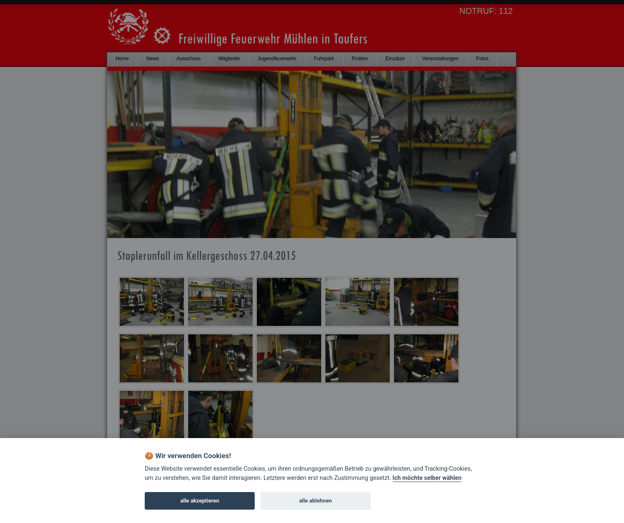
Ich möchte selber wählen (427, 478)
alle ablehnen (315, 500)
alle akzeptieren (199, 500)
